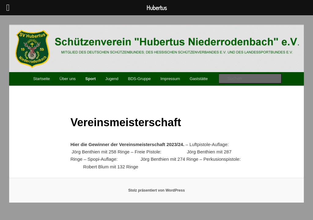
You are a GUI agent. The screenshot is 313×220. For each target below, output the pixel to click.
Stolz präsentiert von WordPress (156, 190)
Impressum (170, 78)
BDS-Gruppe (139, 78)
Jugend (112, 78)
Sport (90, 78)
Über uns (68, 78)
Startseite (41, 78)
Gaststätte (199, 78)
